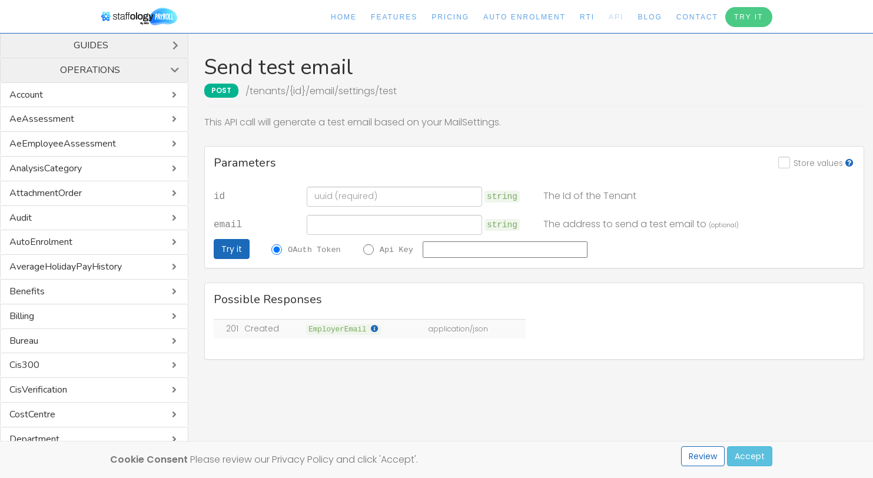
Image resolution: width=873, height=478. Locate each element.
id (219, 195)
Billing (21, 316)
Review (703, 456)
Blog (650, 17)
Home (344, 17)
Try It (749, 17)
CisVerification (38, 389)
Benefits (27, 291)
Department (34, 439)
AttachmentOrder (45, 193)
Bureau (23, 340)
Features (394, 17)
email (228, 223)
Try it (231, 249)
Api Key (396, 249)
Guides (91, 45)
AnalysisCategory (45, 168)
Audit (20, 217)
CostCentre (32, 414)
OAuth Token (314, 249)
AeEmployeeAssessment (62, 143)
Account (26, 94)
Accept (750, 456)
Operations (90, 70)
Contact (697, 17)
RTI (587, 17)
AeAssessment (41, 118)
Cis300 (24, 364)
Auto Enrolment (524, 17)
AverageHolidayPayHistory (65, 266)
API (616, 17)
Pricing (450, 17)
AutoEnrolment (40, 241)
